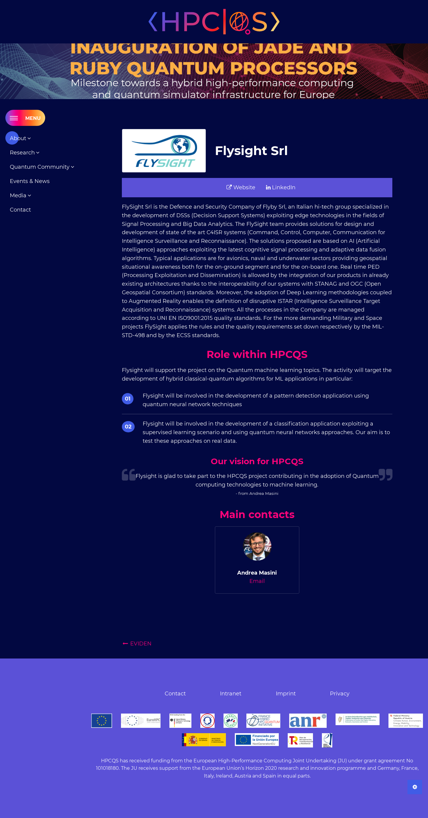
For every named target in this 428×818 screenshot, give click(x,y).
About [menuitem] (19, 138)
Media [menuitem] (19, 195)
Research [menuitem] (23, 152)
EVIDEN (137, 643)
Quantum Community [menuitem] (40, 167)
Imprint (286, 693)
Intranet (230, 693)
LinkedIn (280, 187)
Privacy (340, 693)
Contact (175, 693)
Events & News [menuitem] (30, 181)
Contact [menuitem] (20, 210)
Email (257, 581)
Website (240, 187)
